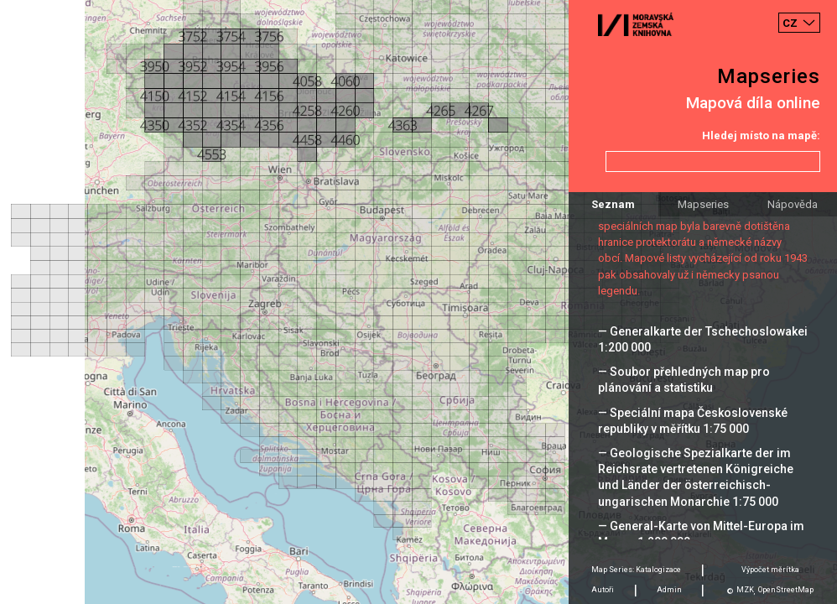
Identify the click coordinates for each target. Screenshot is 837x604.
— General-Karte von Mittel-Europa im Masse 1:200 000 (701, 534)
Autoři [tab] (602, 590)
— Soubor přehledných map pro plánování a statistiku (684, 379)
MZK (745, 590)
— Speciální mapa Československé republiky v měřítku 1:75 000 (693, 420)
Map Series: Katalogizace (636, 569)
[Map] (418, 302)
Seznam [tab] (613, 204)
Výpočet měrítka (770, 569)
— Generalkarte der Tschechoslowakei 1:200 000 (703, 339)
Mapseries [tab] (703, 204)
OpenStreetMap (786, 590)
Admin (669, 590)
